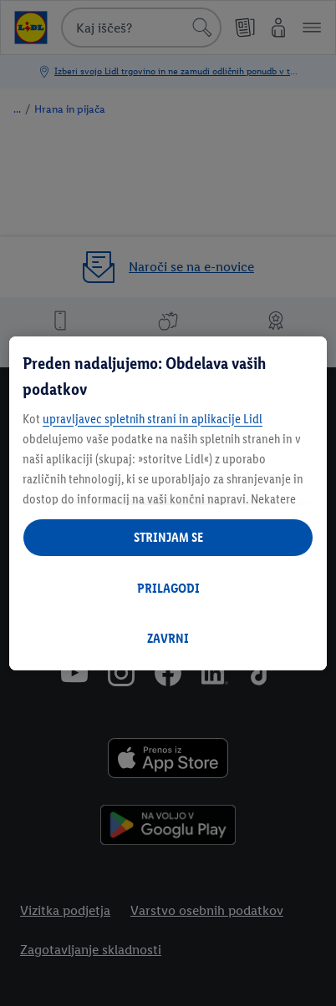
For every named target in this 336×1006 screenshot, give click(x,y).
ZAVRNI (168, 638)
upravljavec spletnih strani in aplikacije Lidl (152, 419)
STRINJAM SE (168, 537)
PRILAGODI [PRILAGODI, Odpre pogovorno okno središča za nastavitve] (168, 588)
